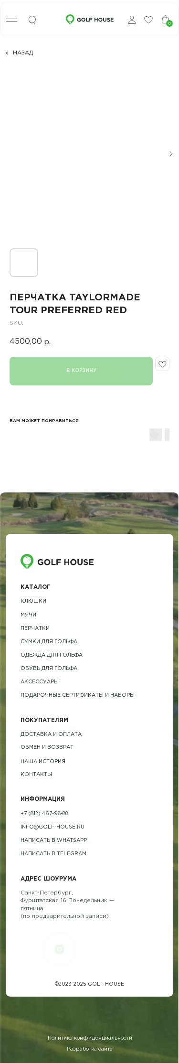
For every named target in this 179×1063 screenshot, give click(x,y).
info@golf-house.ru (52, 827)
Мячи (28, 615)
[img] (32, 20)
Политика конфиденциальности (90, 1038)
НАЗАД (22, 52)
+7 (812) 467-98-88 (44, 813)
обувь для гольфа (49, 668)
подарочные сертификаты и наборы (78, 695)
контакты (36, 774)
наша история (43, 761)
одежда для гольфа (52, 655)
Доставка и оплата (51, 734)
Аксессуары (40, 682)
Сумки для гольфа (49, 641)
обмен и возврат (47, 747)
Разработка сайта (90, 1049)
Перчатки (35, 628)
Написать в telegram (53, 853)
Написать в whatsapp (54, 840)
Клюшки (33, 601)
